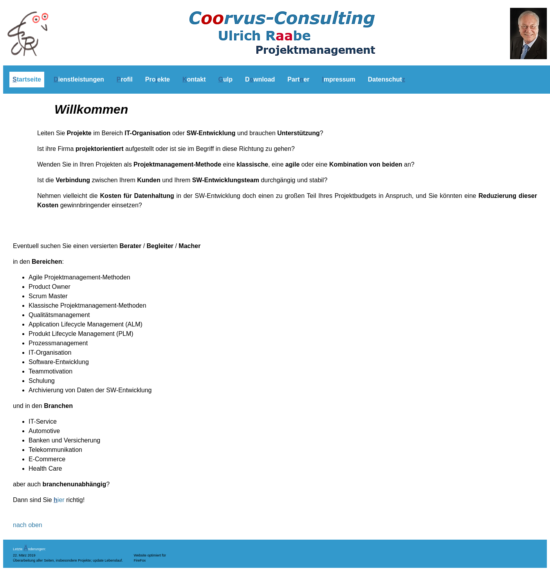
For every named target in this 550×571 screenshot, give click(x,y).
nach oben (27, 525)
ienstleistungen (79, 79)
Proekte (157, 79)
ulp (225, 79)
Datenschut (386, 79)
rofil (125, 79)
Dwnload (260, 79)
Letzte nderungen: (29, 549)
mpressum (338, 79)
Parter (298, 79)
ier (59, 500)
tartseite (27, 79)
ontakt (194, 79)
